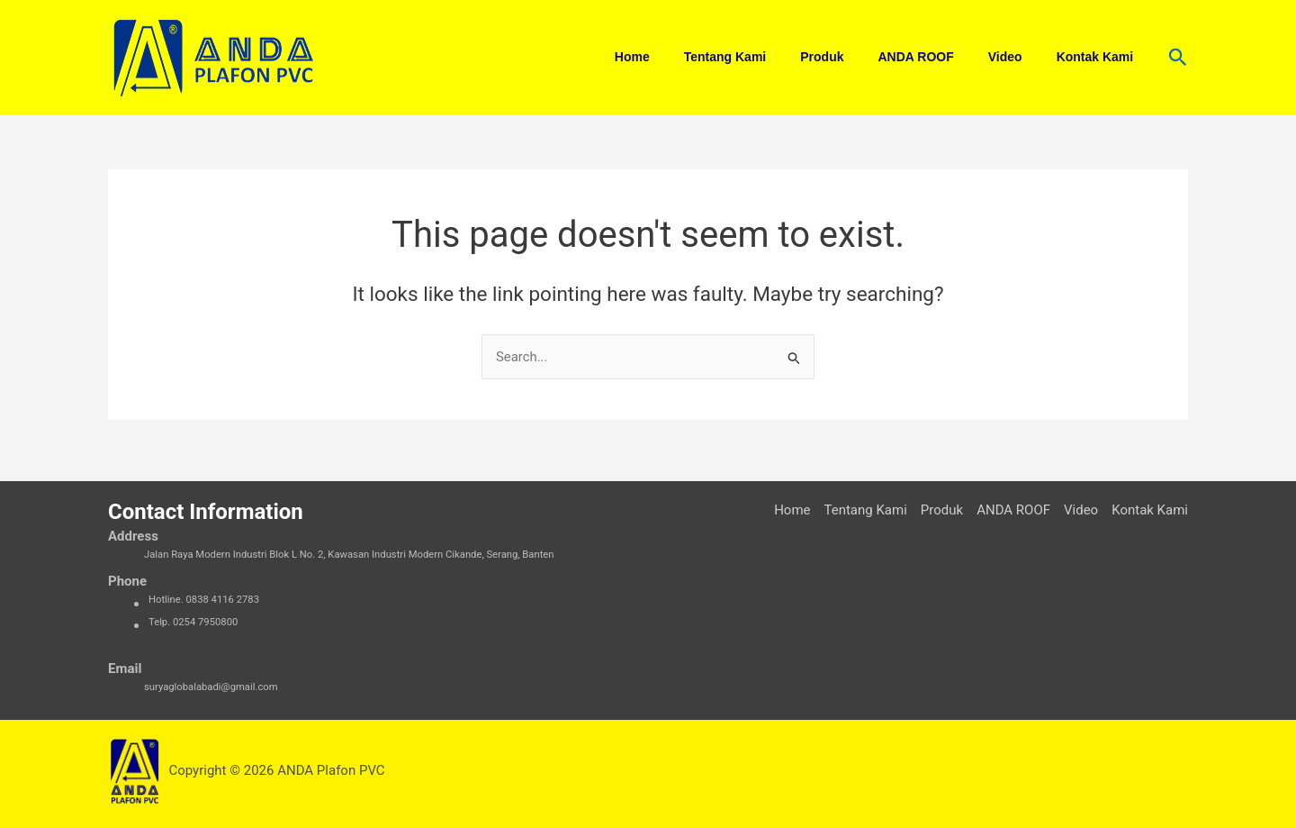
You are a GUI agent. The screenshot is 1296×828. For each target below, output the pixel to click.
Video (1019, 57)
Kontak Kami (1099, 57)
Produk (853, 57)
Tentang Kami (765, 57)
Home (681, 57)
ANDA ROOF (938, 57)
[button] (1178, 57)
